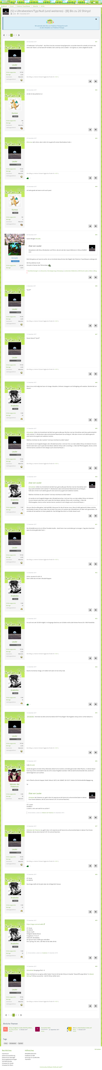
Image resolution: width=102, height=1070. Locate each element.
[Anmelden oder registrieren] (94, 2)
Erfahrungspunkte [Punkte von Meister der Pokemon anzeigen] (11, 794)
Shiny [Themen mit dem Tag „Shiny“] (5, 1043)
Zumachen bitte (45, 1028)
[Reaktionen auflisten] (29, 178)
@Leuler (38, 239)
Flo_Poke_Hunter (13, 1029)
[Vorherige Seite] (4, 35)
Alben (91, 271)
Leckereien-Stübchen (70, 271)
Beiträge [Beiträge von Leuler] (8, 74)
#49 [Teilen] (96, 428)
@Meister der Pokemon (34, 830)
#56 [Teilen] (96, 761)
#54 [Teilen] (96, 667)
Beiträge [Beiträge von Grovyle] (8, 267)
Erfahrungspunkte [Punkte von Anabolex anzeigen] (11, 413)
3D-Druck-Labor (83, 271)
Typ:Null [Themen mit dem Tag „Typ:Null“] (20, 1043)
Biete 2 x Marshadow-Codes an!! (82, 1028)
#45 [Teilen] (96, 235)
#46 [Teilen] (96, 286)
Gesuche (43, 271)
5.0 (39, 271)
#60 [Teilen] (96, 966)
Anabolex (31, 717)
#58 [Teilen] (96, 874)
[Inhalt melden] (90, 81)
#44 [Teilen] (96, 186)
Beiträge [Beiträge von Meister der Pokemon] (8, 796)
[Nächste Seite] (19, 35)
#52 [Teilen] (96, 572)
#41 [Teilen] (96, 42)
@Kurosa (29, 142)
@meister (31, 797)
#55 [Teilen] (96, 713)
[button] (99, 2)
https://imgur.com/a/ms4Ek (35, 924)
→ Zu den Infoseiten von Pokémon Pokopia (51, 28)
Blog (95, 271)
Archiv (10, 1031)
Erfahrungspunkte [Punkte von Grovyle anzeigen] (11, 265)
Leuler (14, 14)
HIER (56, 77)
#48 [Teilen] (96, 382)
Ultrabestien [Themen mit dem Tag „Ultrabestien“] (13, 1043)
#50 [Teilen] (96, 477)
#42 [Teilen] (96, 90)
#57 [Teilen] (96, 826)
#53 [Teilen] (96, 618)
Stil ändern (98, 1049)
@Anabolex (30, 432)
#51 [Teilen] (96, 524)
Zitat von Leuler (35, 483)
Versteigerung (51, 271)
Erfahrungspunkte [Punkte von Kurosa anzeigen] (11, 120)
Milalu (74, 1029)
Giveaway (60, 271)
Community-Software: (51, 1067)
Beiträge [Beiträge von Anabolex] (8, 415)
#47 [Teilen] (96, 334)
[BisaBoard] (5, 2)
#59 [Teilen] (96, 920)
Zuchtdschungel (33, 271)
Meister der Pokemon (47, 812)
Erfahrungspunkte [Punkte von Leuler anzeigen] (11, 72)
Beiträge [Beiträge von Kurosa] (8, 123)
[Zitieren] (95, 81)
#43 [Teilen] (96, 138)
